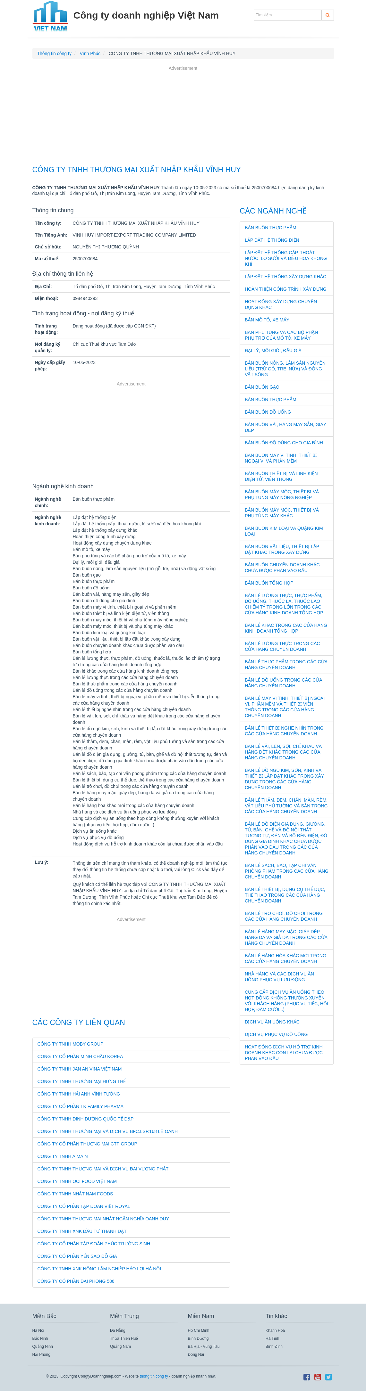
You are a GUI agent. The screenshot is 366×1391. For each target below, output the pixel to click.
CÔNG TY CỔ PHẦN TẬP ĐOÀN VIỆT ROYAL (84, 1206)
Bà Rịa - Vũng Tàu (204, 1346)
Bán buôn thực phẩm (270, 227)
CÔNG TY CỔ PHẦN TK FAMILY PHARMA (80, 1106)
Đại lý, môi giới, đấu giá (273, 350)
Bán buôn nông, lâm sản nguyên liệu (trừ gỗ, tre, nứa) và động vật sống (285, 368)
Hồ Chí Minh (198, 1330)
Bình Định (274, 1346)
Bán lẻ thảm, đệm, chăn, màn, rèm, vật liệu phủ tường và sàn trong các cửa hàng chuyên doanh (286, 805)
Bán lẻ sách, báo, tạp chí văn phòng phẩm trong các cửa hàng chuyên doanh (286, 871)
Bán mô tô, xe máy (267, 319)
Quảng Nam (120, 1346)
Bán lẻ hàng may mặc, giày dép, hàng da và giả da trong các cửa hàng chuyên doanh (286, 937)
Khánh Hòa (275, 1330)
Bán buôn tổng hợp (269, 583)
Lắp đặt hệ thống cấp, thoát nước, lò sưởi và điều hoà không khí (286, 258)
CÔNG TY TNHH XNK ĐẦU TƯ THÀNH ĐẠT (82, 1231)
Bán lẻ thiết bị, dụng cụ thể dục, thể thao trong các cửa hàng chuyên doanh (285, 895)
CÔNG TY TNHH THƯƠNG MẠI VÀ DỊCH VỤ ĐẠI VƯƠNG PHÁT (103, 1168)
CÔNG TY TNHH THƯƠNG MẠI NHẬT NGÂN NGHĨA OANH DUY (103, 1218)
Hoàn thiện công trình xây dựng (286, 289)
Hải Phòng (41, 1354)
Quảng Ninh (42, 1346)
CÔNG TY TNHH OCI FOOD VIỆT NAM (77, 1181)
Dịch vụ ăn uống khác (272, 1021)
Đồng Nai (196, 1354)
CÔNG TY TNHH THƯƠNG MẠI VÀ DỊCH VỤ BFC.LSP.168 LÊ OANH (108, 1131)
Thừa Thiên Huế (124, 1338)
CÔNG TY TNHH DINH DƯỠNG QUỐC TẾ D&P (86, 1118)
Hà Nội (38, 1330)
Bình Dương (198, 1338)
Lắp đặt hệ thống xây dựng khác (285, 276)
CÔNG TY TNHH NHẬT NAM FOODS (75, 1193)
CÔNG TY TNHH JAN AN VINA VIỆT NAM (80, 1069)
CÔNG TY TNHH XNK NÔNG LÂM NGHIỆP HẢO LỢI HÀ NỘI (99, 1268)
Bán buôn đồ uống (268, 412)
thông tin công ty (154, 1376)
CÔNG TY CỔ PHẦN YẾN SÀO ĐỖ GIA (77, 1256)
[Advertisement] (183, 116)
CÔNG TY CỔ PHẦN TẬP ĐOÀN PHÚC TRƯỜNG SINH (94, 1243)
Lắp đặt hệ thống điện (272, 240)
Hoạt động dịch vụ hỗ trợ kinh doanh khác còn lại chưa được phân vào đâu (284, 1052)
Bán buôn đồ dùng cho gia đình (284, 442)
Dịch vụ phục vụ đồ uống (276, 1034)
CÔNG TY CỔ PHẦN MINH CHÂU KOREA (80, 1056)
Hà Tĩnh (272, 1338)
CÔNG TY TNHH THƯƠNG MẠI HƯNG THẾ (82, 1081)
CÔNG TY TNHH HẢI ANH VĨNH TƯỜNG (79, 1093)
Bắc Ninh (40, 1338)
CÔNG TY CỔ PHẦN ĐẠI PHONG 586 (76, 1281)
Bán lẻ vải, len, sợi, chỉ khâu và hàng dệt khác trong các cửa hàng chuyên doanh (283, 752)
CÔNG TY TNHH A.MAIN (63, 1156)
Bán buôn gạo (262, 387)
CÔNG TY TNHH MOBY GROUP (71, 1044)
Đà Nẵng (117, 1330)
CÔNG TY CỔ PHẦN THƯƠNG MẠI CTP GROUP (87, 1143)
